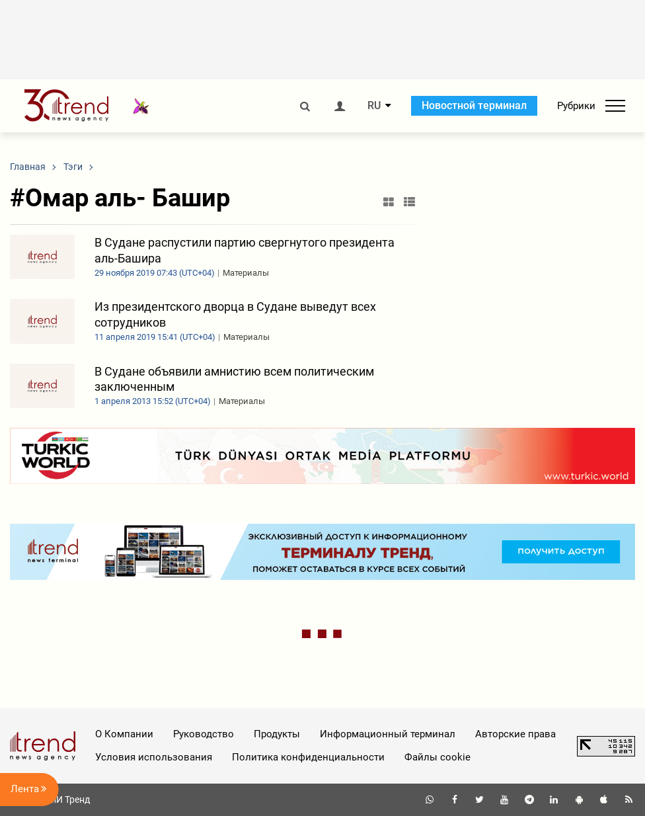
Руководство (203, 734)
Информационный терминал (387, 734)
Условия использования (153, 757)
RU (374, 106)
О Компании (124, 734)
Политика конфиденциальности (308, 757)
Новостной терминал (474, 105)
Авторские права (515, 734)
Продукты (277, 734)
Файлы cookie (437, 757)
